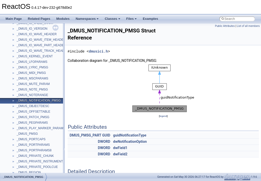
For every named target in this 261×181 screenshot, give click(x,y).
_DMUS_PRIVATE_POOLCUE (37, 167)
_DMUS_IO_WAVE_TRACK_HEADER (43, 51)
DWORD (104, 142)
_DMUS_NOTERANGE (32, 95)
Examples (150, 19)
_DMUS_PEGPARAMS (32, 122)
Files (131, 19)
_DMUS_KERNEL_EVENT (35, 56)
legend (163, 116)
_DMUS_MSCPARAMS (32, 78)
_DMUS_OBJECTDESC (33, 106)
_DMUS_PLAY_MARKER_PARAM (40, 128)
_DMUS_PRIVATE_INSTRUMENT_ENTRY (46, 161)
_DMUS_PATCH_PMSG (33, 117)
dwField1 (120, 148)
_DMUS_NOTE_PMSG (32, 89)
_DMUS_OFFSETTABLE (33, 111)
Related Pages (39, 19)
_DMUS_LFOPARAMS (32, 62)
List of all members (248, 26)
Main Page (14, 19)
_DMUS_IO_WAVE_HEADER (37, 34)
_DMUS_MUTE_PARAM (33, 84)
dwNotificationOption (130, 142)
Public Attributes (225, 26)
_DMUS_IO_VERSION (32, 28)
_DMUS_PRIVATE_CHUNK (35, 156)
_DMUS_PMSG (27, 133)
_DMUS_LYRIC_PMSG (32, 67)
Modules (63, 19)
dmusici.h (98, 51)
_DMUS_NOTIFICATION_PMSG (39, 100)
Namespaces (87, 19)
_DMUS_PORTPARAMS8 (34, 150)
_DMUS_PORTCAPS (31, 139)
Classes (112, 19)
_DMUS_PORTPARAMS (33, 145)
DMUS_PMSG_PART (85, 135)
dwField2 (120, 154)
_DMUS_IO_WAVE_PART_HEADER (41, 45)
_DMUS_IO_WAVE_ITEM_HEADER (41, 39)
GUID (106, 135)
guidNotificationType (130, 135)
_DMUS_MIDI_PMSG (31, 73)
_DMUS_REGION (29, 172)
